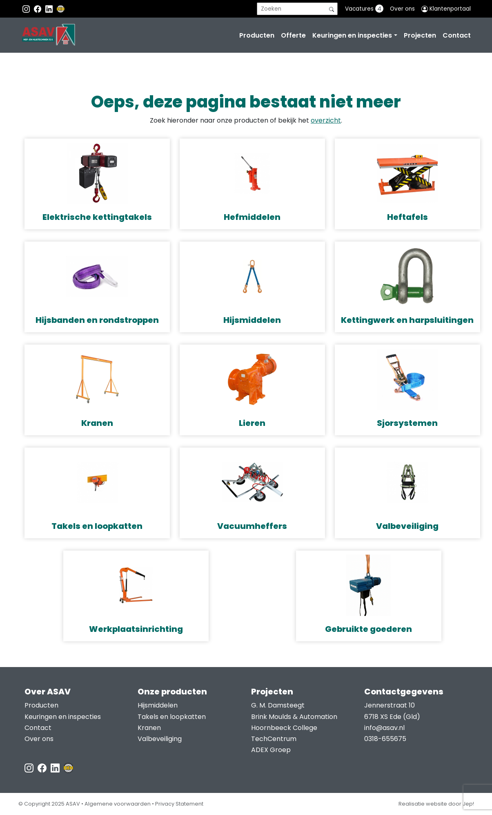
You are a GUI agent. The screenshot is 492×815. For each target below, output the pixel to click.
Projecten (420, 35)
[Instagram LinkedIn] (49, 9)
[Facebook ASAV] (38, 9)
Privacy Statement (179, 803)
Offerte (293, 35)
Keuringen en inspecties (352, 35)
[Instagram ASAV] (26, 9)
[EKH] (61, 9)
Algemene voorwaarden (118, 803)
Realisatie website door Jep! (436, 803)
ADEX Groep (271, 750)
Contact (457, 35)
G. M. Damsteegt (278, 705)
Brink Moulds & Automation (294, 716)
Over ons (402, 9)
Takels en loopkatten (172, 716)
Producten (256, 35)
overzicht (326, 120)
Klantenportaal (446, 9)
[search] (297, 8)
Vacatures (364, 8)
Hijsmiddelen (158, 705)
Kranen (149, 727)
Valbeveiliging (160, 738)
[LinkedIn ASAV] (56, 767)
